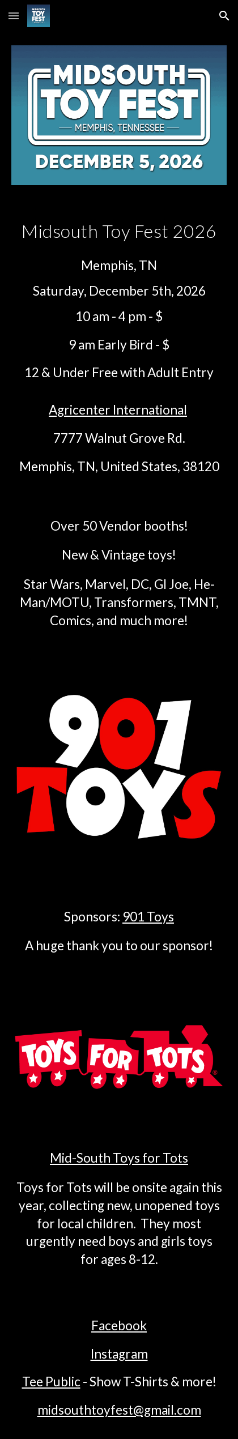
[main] (118, 231)
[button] (13, 15)
